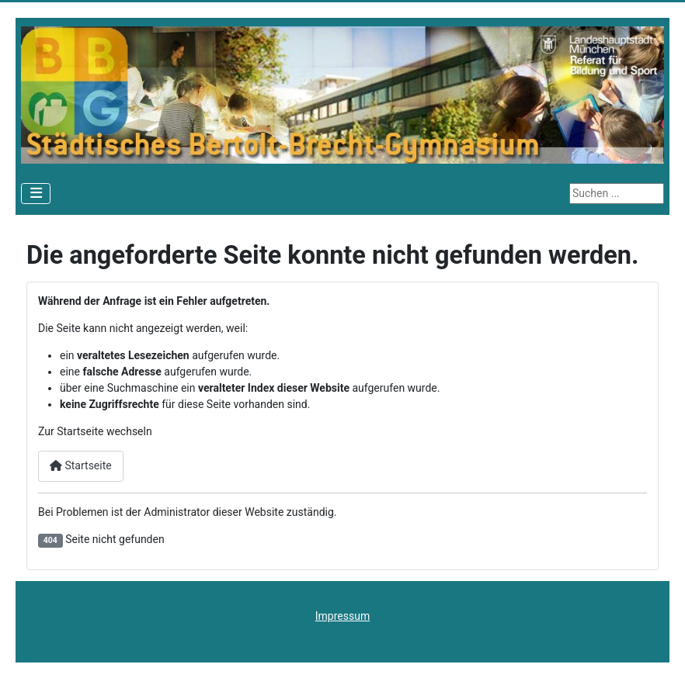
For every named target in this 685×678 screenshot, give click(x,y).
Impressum (342, 616)
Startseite (81, 465)
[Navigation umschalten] (35, 194)
